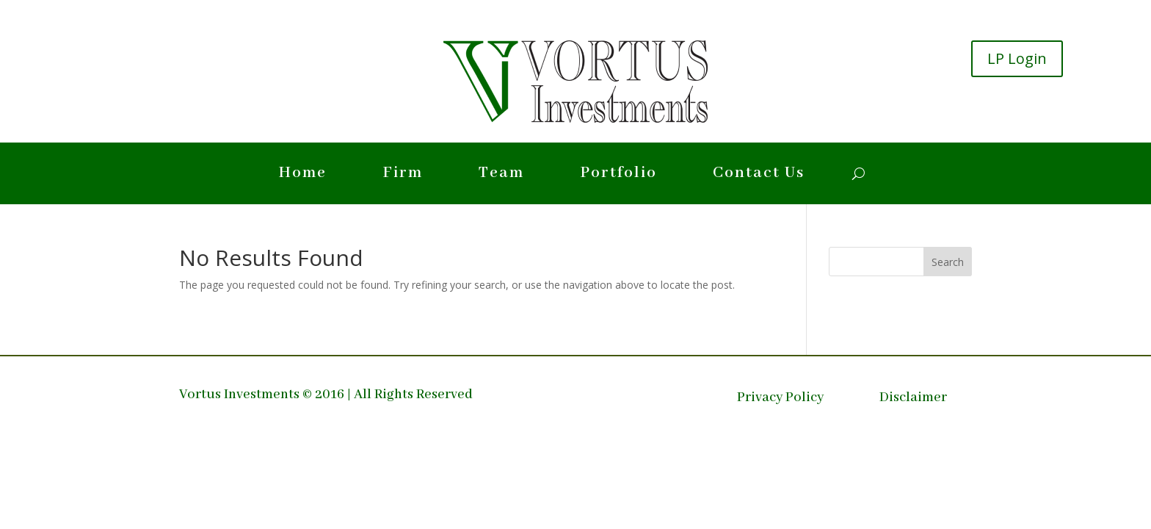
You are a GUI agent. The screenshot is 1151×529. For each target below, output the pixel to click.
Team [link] (501, 175)
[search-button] (858, 173)
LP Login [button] (1017, 58)
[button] (947, 261)
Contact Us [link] (759, 175)
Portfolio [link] (618, 175)
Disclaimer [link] (913, 399)
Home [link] (302, 175)
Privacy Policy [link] (780, 399)
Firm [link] (402, 175)
